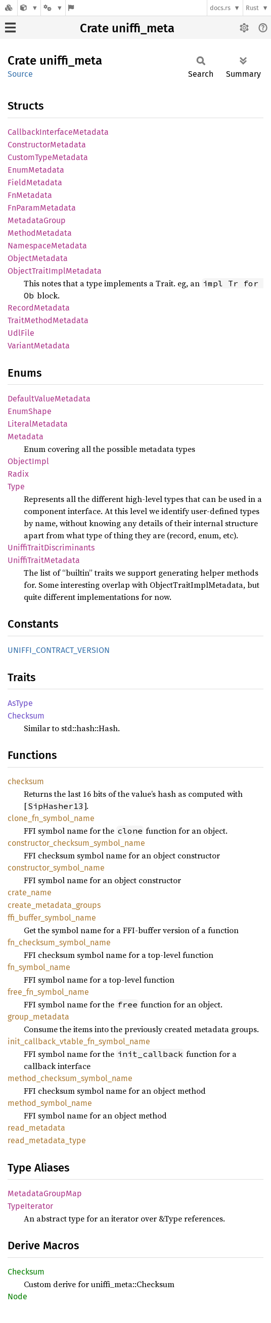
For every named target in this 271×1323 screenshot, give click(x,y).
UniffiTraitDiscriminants (51, 547)
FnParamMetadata (42, 208)
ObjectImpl (28, 461)
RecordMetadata (39, 308)
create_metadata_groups (54, 905)
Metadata (25, 436)
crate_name (30, 892)
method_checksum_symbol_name (70, 1078)
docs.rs (220, 8)
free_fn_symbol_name (48, 992)
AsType (20, 703)
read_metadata (36, 1128)
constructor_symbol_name (56, 868)
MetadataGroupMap (45, 1193)
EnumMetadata (36, 170)
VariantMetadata (39, 345)
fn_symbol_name (39, 967)
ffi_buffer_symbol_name (52, 918)
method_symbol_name (50, 1103)
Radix (18, 474)
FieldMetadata (35, 182)
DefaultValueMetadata (49, 398)
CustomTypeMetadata (48, 157)
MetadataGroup (37, 220)
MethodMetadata (40, 233)
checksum (26, 781)
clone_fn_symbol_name (51, 818)
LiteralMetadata (38, 424)
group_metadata (38, 1017)
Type (16, 486)
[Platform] (53, 8)
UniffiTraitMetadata (44, 560)
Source (20, 74)
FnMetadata (30, 195)
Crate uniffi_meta (127, 28)
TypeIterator (30, 1206)
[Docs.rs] (8, 8)
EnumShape (30, 411)
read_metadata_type (47, 1140)
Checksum (26, 716)
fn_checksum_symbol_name (59, 942)
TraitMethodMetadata (48, 320)
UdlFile (21, 333)
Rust (252, 8)
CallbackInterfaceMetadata (58, 132)
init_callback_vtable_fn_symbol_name (79, 1041)
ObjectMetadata (38, 258)
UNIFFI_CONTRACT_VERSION (59, 650)
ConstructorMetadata (47, 144)
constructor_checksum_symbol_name (76, 843)
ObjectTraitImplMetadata (55, 271)
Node (17, 1296)
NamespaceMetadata (47, 245)
